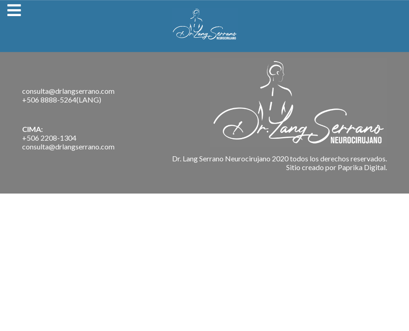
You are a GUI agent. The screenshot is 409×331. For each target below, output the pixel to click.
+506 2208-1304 (49, 137)
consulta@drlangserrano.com (68, 90)
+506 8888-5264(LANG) (61, 99)
